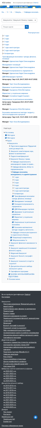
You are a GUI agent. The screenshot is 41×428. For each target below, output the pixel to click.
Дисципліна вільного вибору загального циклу (20, 335)
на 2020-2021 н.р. (9, 371)
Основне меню (14, 279)
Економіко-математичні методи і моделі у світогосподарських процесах (18, 113)
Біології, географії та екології (14, 326)
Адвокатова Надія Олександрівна (22, 61)
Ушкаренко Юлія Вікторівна (20, 90)
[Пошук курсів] (13, 27)
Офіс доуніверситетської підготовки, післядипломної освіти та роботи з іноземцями (21, 331)
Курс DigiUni (7, 357)
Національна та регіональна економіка (17, 99)
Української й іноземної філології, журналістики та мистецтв (21, 319)
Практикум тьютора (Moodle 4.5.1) (16, 352)
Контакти (6, 414)
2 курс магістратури (12, 50)
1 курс (6, 36)
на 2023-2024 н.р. (9, 378)
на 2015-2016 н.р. (9, 386)
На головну (3, 12)
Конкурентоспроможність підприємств (17, 71)
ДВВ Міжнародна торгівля (12, 77)
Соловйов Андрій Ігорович (19, 96)
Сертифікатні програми (19, 271)
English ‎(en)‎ (7, 422)
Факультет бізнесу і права (18, 12)
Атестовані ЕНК (9, 366)
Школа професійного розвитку (14, 362)
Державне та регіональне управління (16, 87)
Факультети (11, 12)
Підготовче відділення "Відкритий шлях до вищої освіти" (19, 305)
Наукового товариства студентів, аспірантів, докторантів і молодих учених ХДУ (20, 343)
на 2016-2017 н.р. (9, 388)
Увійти (36, 2)
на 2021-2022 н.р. (9, 374)
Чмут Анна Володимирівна (20, 84)
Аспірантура (9, 53)
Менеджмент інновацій (11, 65)
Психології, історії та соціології (14, 328)
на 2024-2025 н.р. (9, 381)
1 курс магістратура (11, 48)
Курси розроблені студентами (14, 359)
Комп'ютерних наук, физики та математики (19, 309)
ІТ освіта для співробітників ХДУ (15, 364)
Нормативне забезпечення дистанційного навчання (19, 348)
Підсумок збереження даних (12, 426)
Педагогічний (8, 311)
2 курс (6, 39)
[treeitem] (20, 206)
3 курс (6, 42)
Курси (7, 12)
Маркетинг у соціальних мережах (15, 93)
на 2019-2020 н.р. (9, 395)
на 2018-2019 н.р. (9, 393)
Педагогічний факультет (20, 156)
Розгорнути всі (33, 33)
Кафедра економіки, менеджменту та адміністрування (31, 12)
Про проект (7, 412)
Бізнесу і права (9, 314)
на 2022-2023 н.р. (9, 376)
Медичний (7, 323)
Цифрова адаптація (10, 354)
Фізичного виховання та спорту (15, 316)
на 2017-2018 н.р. (9, 390)
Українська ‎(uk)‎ (7, 417)
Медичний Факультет (19, 253)
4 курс (6, 45)
